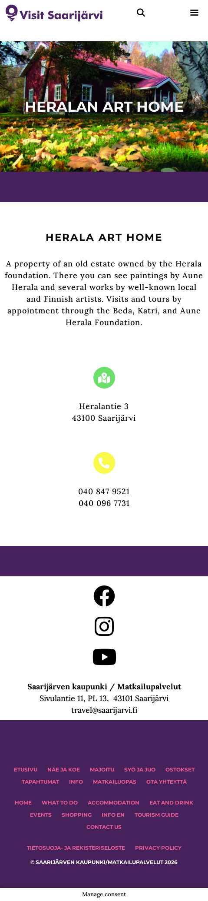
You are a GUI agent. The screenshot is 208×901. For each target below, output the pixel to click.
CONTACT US (104, 827)
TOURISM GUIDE (156, 814)
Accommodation (113, 802)
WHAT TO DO (60, 802)
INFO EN (113, 814)
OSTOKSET (180, 769)
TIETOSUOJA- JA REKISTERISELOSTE (76, 847)
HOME (23, 802)
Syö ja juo (139, 769)
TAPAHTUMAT (40, 781)
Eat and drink (171, 802)
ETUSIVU (25, 769)
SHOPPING (77, 814)
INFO (76, 781)
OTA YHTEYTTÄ (166, 781)
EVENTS (41, 814)
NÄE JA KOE (63, 769)
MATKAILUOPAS (114, 781)
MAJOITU (102, 769)
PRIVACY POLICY (158, 847)
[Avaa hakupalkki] (141, 13)
